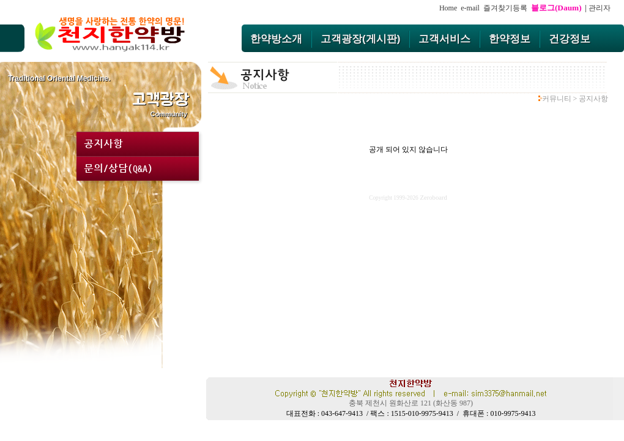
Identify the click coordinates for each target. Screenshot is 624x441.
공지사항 (103, 144)
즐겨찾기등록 (507, 8)
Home (448, 8)
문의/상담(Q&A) (118, 168)
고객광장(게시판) (360, 39)
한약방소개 (276, 39)
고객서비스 (444, 39)
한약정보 (509, 39)
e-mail (470, 8)
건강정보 (569, 39)
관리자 (600, 8)
